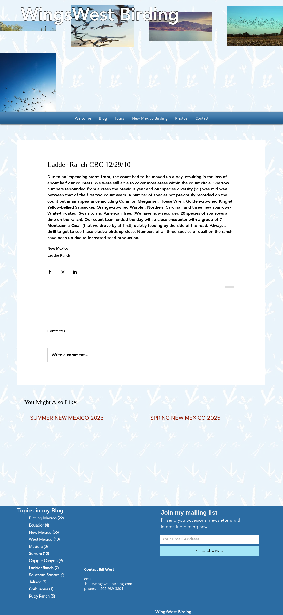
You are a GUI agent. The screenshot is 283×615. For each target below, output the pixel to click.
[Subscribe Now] (209, 551)
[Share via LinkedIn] (74, 271)
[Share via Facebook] (49, 271)
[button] (119, 118)
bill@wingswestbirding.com (108, 583)
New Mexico (57, 248)
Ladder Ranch (58, 255)
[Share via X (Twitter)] (62, 271)
